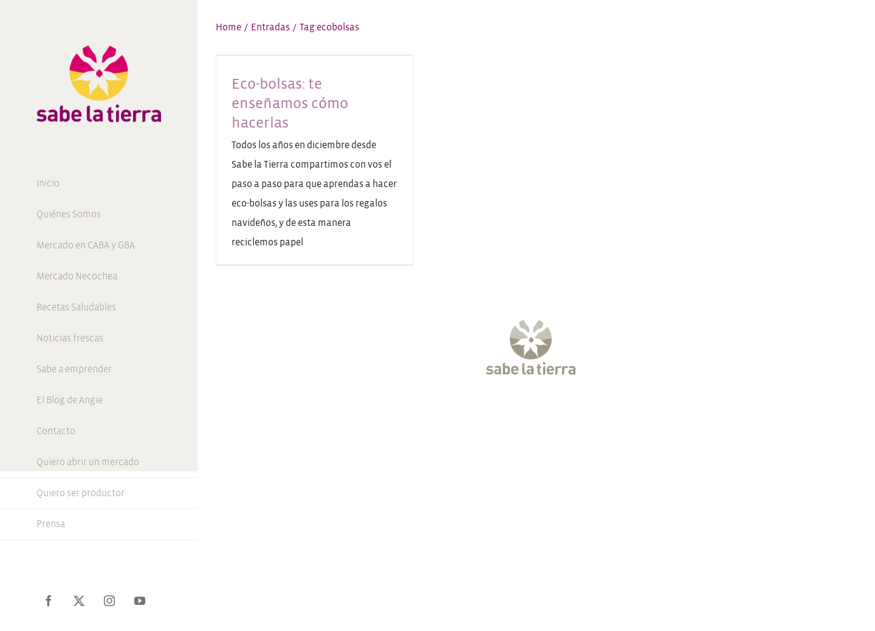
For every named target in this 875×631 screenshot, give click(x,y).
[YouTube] (547, 412)
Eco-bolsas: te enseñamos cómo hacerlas (290, 103)
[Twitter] (503, 412)
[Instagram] (525, 412)
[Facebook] (481, 412)
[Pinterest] (569, 412)
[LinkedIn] (591, 412)
